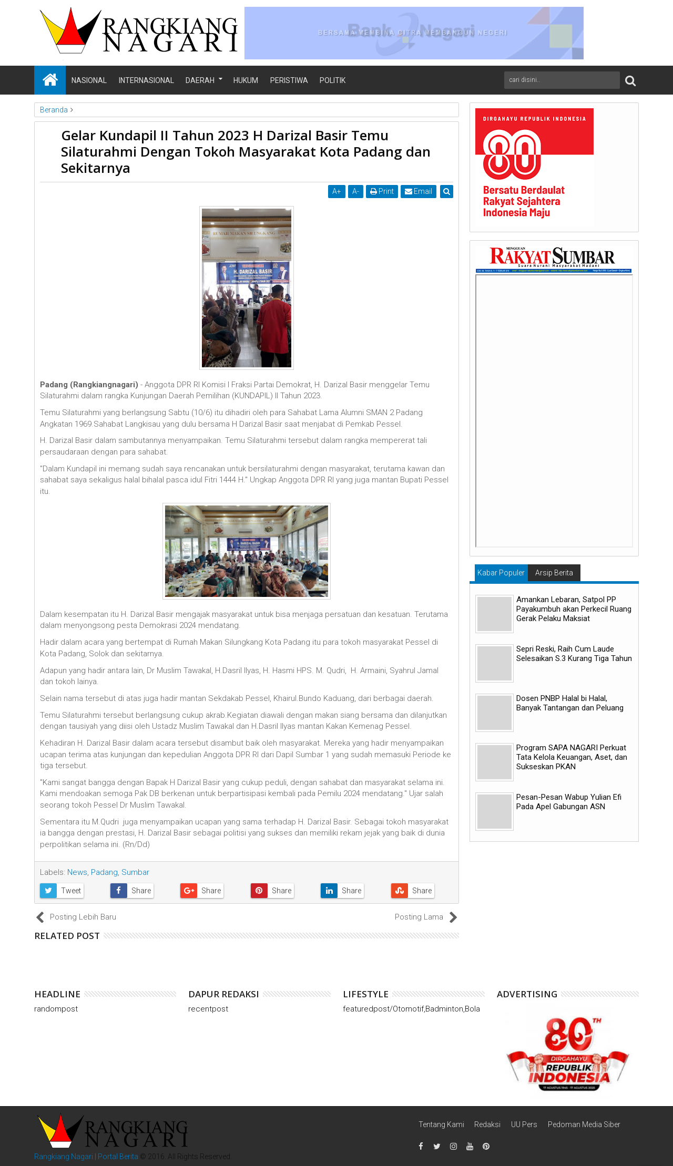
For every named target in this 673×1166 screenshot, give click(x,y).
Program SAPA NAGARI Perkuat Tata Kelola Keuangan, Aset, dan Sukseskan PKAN (571, 757)
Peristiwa (289, 80)
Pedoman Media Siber (584, 1124)
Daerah (200, 80)
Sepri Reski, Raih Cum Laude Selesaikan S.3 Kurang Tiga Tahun (574, 653)
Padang (104, 872)
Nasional (89, 80)
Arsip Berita (554, 573)
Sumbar (135, 872)
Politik (332, 80)
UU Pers (524, 1124)
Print (382, 191)
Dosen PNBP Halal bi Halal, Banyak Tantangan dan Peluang (570, 703)
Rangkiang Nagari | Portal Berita (86, 1156)
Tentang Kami (441, 1124)
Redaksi (487, 1124)
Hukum (245, 80)
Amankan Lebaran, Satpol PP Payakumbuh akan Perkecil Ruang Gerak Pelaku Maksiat (573, 609)
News (77, 872)
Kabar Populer (501, 573)
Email (418, 191)
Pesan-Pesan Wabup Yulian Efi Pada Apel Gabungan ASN (568, 801)
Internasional (146, 80)
